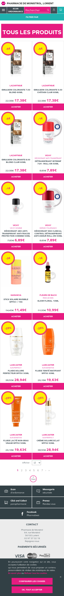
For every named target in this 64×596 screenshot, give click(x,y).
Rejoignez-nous (32, 541)
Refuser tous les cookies (35, 573)
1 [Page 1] (17, 470)
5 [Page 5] (34, 470)
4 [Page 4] (30, 470)
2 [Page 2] (22, 470)
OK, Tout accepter (32, 590)
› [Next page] (45, 470)
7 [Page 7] (42, 470)
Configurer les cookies (32, 581)
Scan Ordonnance (15, 10)
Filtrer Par (32, 17)
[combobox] (36, 10)
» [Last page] (49, 470)
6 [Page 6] (38, 470)
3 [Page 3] (26, 470)
